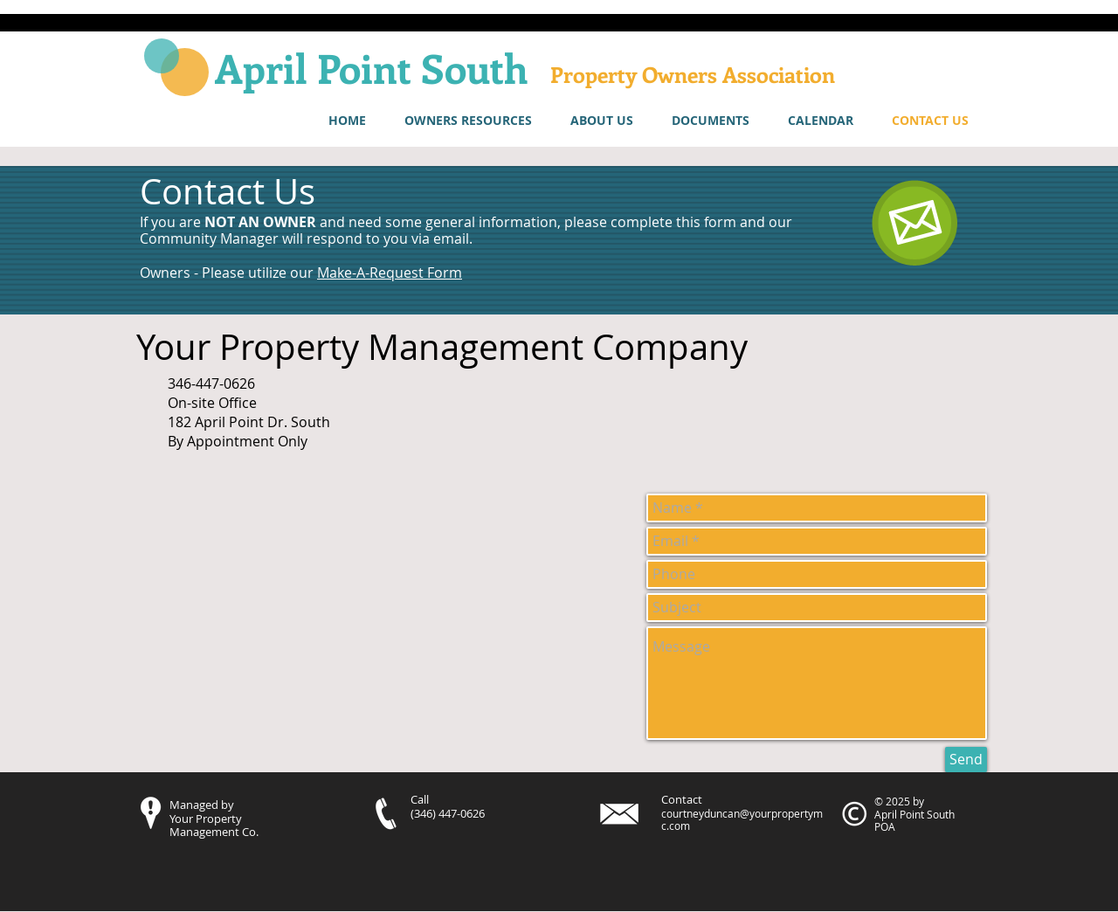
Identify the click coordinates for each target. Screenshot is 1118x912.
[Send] (966, 759)
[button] (468, 121)
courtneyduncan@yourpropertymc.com (742, 819)
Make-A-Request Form (389, 272)
